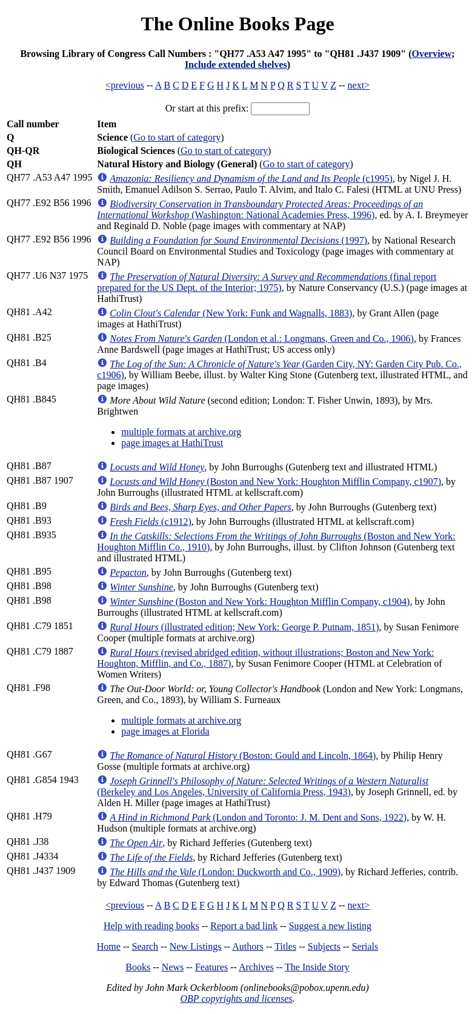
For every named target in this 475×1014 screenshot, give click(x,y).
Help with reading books (151, 926)
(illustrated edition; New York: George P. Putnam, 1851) (244, 627)
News (173, 967)
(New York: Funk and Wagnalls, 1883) (231, 313)
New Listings (196, 946)
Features (211, 967)
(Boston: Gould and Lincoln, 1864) (243, 755)
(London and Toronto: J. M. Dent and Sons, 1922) (258, 817)
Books (137, 967)
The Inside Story (317, 967)
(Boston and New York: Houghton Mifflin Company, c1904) (260, 601)
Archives (256, 967)
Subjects (324, 946)
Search (145, 946)
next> (359, 85)
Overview (431, 53)
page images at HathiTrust (172, 443)
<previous (124, 85)
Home (109, 946)
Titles (285, 946)
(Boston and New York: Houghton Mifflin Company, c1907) (275, 481)
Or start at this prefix (205, 108)
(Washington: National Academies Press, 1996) (260, 209)
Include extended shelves (236, 64)
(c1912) (150, 521)
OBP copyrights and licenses (236, 998)
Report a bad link (243, 926)
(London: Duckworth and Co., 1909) (225, 872)
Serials (365, 946)
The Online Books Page (237, 24)
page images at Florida (165, 731)
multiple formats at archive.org (181, 432)
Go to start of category (177, 137)
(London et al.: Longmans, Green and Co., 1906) (262, 338)
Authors (248, 946)
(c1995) (251, 178)
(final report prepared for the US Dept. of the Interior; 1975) (266, 282)
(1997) (238, 240)
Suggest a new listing (330, 926)
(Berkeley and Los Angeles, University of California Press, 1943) (262, 786)
